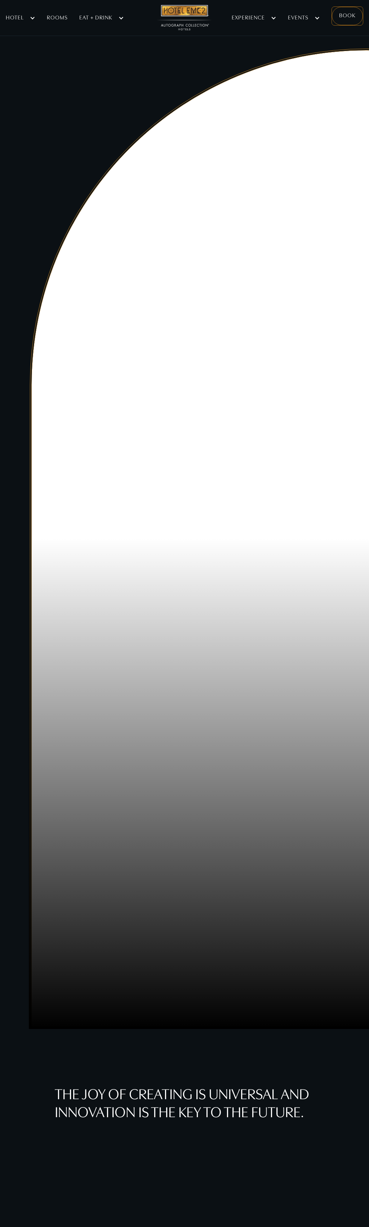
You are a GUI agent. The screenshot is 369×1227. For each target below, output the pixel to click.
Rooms (57, 18)
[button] (20, 18)
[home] (184, 18)
